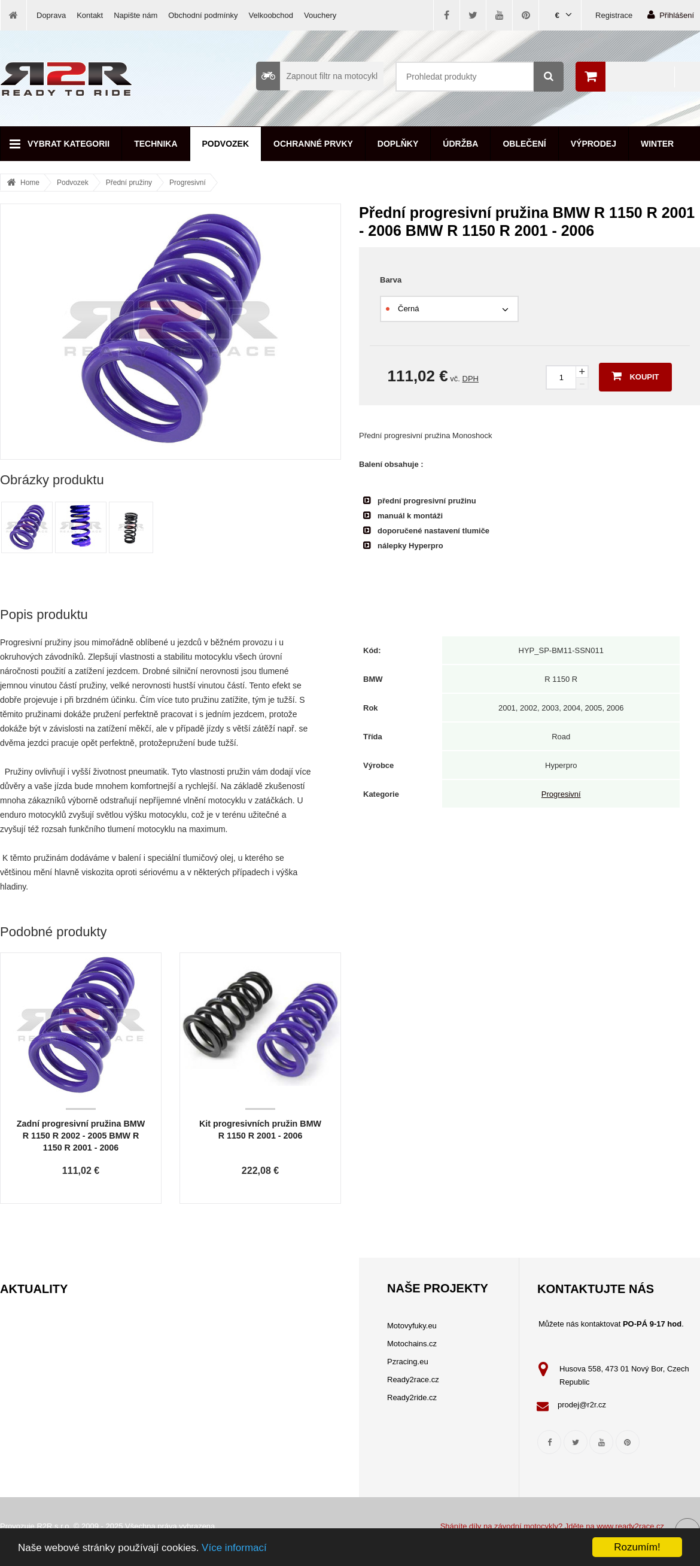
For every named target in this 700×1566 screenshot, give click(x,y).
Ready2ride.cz (412, 1397)
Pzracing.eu (407, 1361)
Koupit (635, 376)
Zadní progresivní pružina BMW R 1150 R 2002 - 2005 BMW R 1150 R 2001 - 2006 (81, 1135)
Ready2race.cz (413, 1379)
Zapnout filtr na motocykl (317, 76)
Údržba (460, 143)
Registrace (613, 15)
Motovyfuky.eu (412, 1325)
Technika (155, 143)
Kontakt (90, 15)
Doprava (51, 15)
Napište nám (135, 15)
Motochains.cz (412, 1343)
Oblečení (524, 143)
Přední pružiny (129, 182)
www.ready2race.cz (630, 1526)
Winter (657, 143)
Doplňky (398, 143)
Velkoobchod (271, 15)
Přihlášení (670, 15)
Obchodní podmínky (203, 15)
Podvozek (225, 143)
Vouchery (320, 15)
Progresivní (187, 182)
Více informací (234, 1547)
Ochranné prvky (313, 143)
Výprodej (593, 143)
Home (29, 182)
